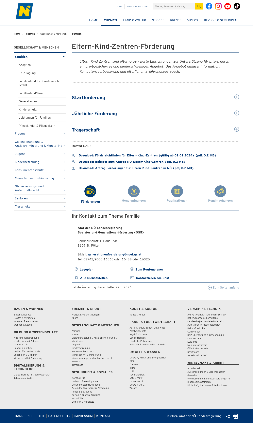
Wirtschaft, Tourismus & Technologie (207, 385)
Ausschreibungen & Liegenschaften (206, 371)
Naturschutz (136, 377)
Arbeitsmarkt (194, 368)
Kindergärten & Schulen (26, 341)
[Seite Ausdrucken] (235, 417)
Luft (131, 371)
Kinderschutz (28, 109)
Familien (76, 33)
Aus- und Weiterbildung (26, 337)
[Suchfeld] (174, 6)
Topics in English (137, 6)
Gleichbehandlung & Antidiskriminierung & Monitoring (40, 144)
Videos (192, 20)
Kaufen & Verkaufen (24, 317)
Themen (110, 20)
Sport (75, 317)
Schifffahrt (193, 352)
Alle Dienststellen (94, 278)
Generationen (28, 101)
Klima (132, 367)
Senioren (40, 198)
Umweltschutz (136, 384)
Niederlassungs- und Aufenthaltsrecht (40, 188)
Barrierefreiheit (30, 416)
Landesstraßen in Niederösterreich (205, 321)
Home (93, 20)
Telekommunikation (24, 378)
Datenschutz (59, 416)
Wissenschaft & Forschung (28, 358)
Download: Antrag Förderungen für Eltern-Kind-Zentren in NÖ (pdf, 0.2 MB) (133, 168)
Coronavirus (78, 377)
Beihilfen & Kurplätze (83, 401)
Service (158, 20)
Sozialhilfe (77, 398)
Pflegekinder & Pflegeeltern (37, 126)
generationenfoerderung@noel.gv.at (115, 254)
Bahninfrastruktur (197, 328)
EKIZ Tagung (27, 73)
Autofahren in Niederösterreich (203, 324)
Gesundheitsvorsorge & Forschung (90, 388)
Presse (175, 20)
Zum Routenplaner (149, 269)
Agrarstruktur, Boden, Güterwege (147, 327)
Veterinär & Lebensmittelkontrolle (147, 344)
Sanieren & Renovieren (26, 321)
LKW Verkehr (194, 338)
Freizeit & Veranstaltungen (86, 314)
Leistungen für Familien (35, 117)
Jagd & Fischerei (138, 334)
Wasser (133, 388)
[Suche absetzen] (199, 6)
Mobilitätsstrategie (197, 345)
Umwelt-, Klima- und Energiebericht (148, 357)
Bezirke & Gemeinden (220, 20)
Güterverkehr (194, 331)
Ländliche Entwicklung (141, 341)
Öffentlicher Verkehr (198, 348)
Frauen (40, 133)
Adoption (25, 65)
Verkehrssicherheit (197, 355)
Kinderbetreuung (40, 162)
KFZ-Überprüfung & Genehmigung (205, 334)
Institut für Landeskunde (27, 351)
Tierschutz (40, 206)
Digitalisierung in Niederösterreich (32, 374)
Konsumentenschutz (40, 170)
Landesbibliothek (23, 348)
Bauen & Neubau (22, 314)
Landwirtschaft (137, 337)
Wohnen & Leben (23, 324)
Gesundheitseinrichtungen (86, 384)
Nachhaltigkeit (136, 374)
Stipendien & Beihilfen (25, 354)
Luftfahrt (192, 341)
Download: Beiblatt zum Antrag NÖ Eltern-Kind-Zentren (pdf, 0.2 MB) (129, 162)
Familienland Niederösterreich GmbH (39, 83)
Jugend (40, 154)
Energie (133, 364)
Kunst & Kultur (137, 314)
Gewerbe (192, 375)
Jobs (120, 6)
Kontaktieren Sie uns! (152, 278)
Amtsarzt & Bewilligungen (85, 381)
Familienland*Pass (31, 93)
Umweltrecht (136, 381)
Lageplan (86, 269)
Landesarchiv (21, 344)
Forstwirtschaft (137, 331)
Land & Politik (134, 20)
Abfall (132, 360)
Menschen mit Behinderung (40, 178)
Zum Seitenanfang (223, 287)
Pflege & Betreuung (82, 391)
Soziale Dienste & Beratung (86, 394)
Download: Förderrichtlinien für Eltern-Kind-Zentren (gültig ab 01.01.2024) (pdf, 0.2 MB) (144, 155)
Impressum (83, 416)
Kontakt (103, 416)
